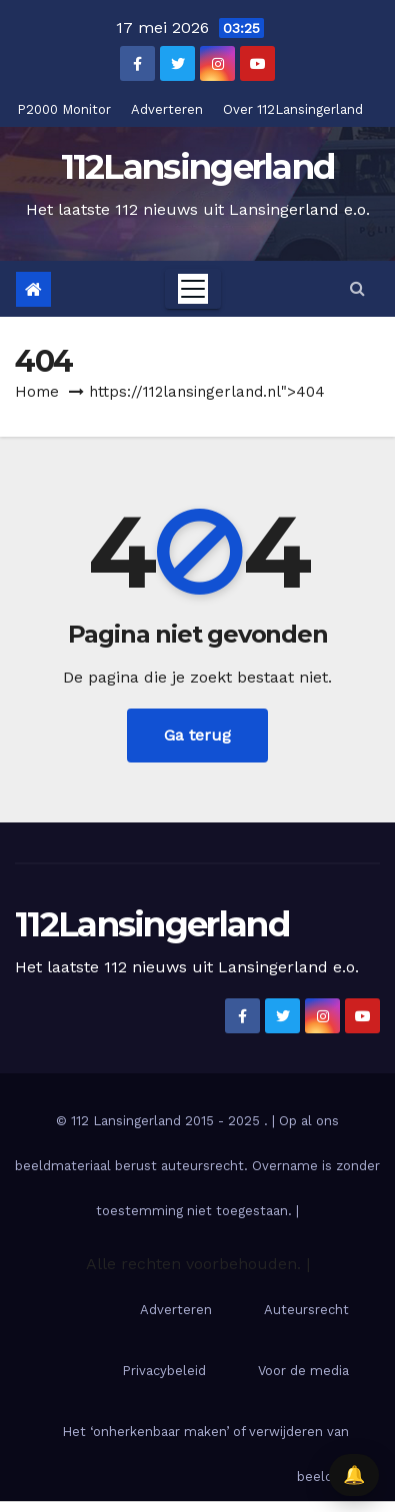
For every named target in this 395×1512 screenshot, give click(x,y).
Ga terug (197, 735)
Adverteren (167, 109)
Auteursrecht (306, 1309)
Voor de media (303, 1370)
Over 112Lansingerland (293, 109)
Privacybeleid (164, 1370)
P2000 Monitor (64, 109)
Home (37, 392)
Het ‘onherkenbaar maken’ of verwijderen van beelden (205, 1454)
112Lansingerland (198, 167)
